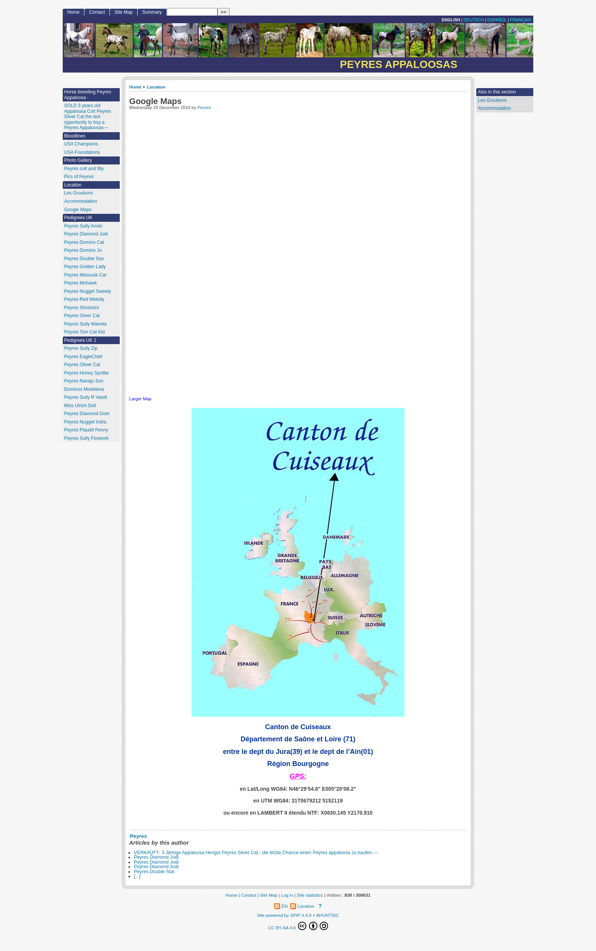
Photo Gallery (78, 160)
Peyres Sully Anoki (83, 226)
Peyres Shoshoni (81, 307)
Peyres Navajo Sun (84, 381)
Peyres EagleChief (83, 356)
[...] (137, 876)
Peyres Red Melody (84, 299)
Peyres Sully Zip (80, 348)
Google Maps (78, 209)
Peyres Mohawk (80, 283)
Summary (152, 12)
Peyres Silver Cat (82, 315)
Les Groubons (492, 100)
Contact (97, 12)
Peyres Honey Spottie (86, 373)
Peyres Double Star (154, 871)
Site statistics (310, 895)
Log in (287, 895)
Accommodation (494, 108)
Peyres (204, 107)
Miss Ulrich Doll (80, 405)
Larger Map (140, 399)
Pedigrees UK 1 (80, 340)
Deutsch (474, 19)
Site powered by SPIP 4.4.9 (284, 915)
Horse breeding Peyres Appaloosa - (87, 94)
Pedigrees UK (78, 217)
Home (135, 86)
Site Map (123, 12)
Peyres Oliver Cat (82, 364)
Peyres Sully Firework (86, 438)
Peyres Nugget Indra (85, 422)
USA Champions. (81, 144)
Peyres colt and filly (84, 168)
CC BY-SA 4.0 (298, 926)
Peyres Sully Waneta (85, 324)
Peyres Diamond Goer (87, 413)
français (520, 19)
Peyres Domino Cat (84, 242)
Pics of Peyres (79, 176)
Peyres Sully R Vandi (85, 397)
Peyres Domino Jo (83, 250)
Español (497, 19)
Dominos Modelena (84, 389)
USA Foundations (82, 152)
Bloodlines (75, 136)
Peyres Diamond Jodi (156, 857)
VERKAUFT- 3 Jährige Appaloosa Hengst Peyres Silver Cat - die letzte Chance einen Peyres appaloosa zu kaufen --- (256, 852)
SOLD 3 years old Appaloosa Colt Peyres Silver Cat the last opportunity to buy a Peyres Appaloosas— (87, 116)
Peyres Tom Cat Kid (84, 332)
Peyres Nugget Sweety (87, 291)
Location (156, 86)
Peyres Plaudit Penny (86, 430)
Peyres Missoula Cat (85, 275)
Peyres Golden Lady (85, 266)
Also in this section (497, 92)
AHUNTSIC (327, 915)
